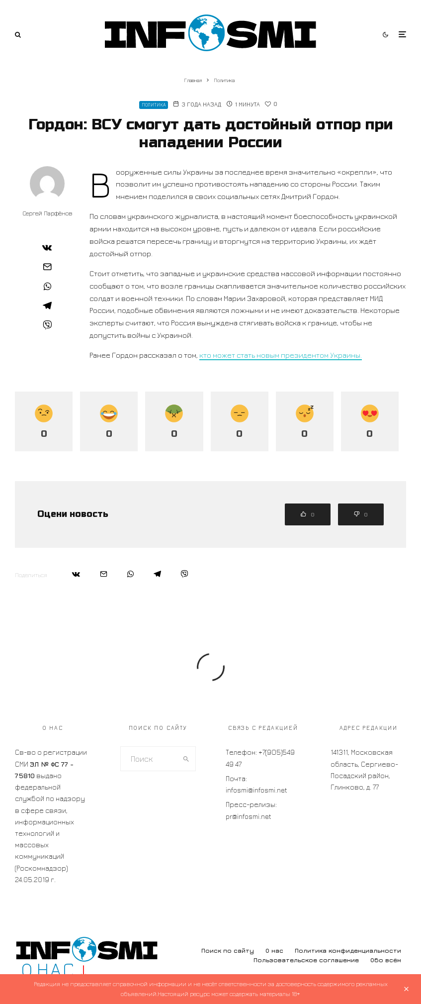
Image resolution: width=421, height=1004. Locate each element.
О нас (274, 950)
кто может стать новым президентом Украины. (280, 355)
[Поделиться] (47, 247)
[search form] (149, 759)
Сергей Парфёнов (47, 213)
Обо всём (385, 960)
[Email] (47, 266)
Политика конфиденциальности (348, 950)
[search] (186, 759)
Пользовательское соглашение (306, 960)
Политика (154, 104)
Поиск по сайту (227, 950)
